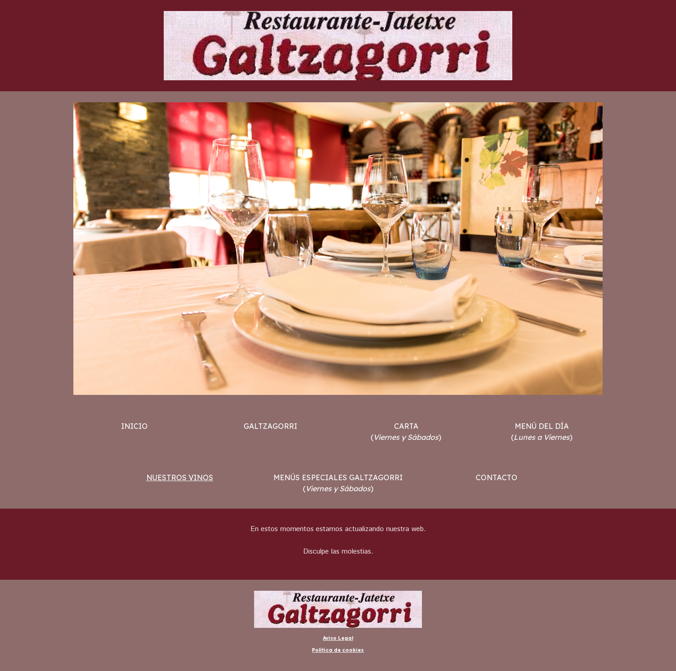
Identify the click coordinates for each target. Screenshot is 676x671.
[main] (134, 426)
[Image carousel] (338, 248)
